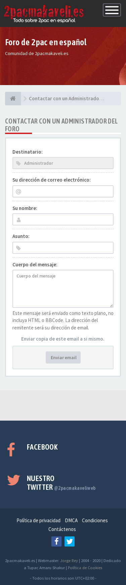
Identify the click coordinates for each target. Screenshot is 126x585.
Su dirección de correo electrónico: (51, 180)
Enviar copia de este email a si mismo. (62, 339)
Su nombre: (24, 208)
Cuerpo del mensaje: (34, 264)
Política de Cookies (85, 567)
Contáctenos (62, 529)
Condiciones (95, 520)
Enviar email (63, 357)
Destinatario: (27, 152)
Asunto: (21, 236)
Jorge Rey (69, 560)
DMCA (71, 520)
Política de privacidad (38, 520)
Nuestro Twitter (61, 482)
